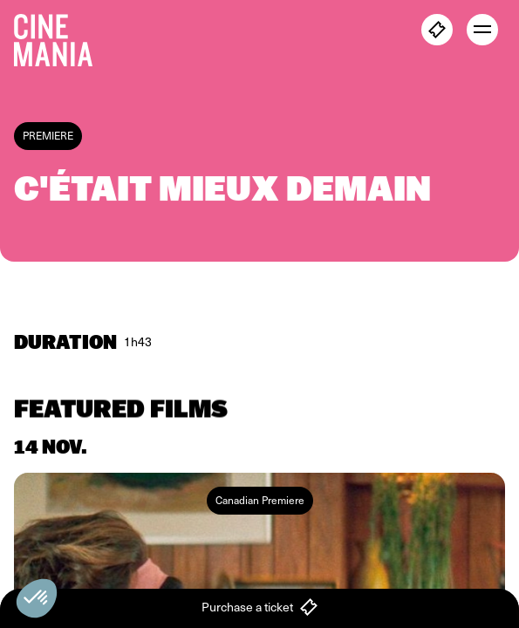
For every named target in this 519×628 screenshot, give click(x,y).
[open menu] (482, 29)
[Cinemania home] (60, 36)
